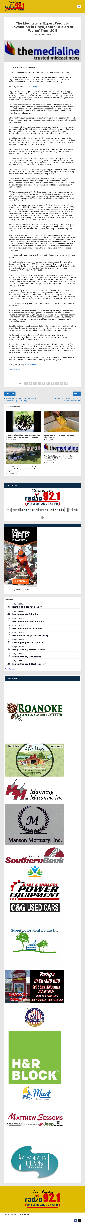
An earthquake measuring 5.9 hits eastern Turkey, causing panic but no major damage (23, 469)
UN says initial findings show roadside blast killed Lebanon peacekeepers (23, 436)
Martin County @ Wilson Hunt (28, 621)
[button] (42, 517)
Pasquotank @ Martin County (28, 649)
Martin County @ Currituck (27, 656)
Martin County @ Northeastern (29, 664)
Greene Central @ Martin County (30, 635)
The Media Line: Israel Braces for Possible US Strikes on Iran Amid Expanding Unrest (58, 458)
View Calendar (10, 669)
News (49, 34)
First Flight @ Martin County (27, 642)
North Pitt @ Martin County (27, 606)
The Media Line (32, 86)
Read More (13, 369)
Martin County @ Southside (27, 628)
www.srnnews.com (33, 364)
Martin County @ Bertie (25, 614)
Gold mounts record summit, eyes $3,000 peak (59, 436)
